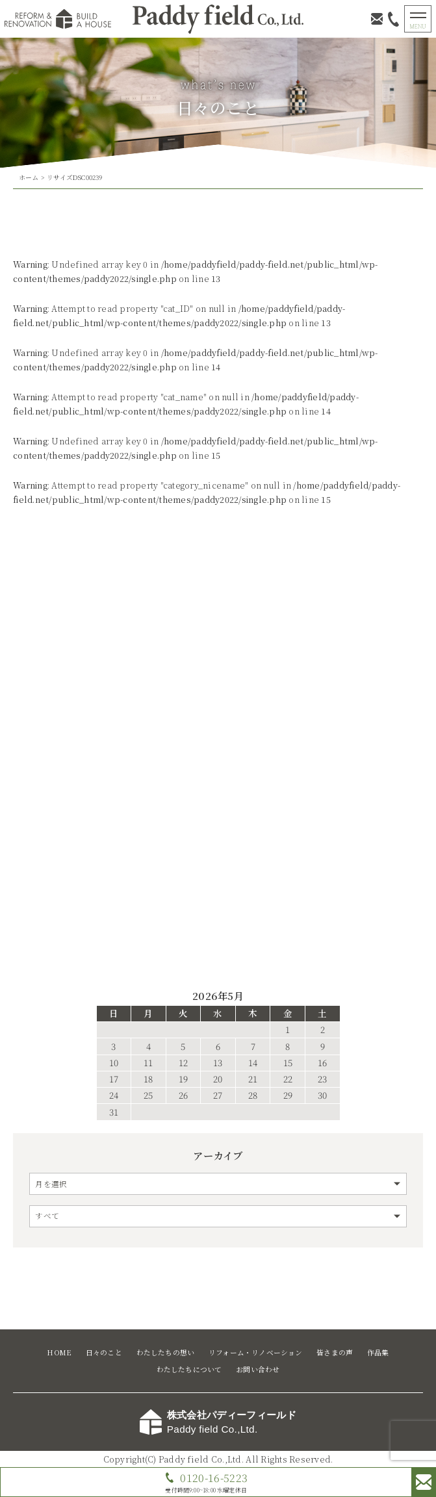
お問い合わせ (257, 1369)
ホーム (29, 177)
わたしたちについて (189, 1369)
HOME (59, 1352)
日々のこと (104, 1352)
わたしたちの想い (165, 1352)
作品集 (378, 1352)
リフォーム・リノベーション (256, 1352)
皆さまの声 (334, 1352)
